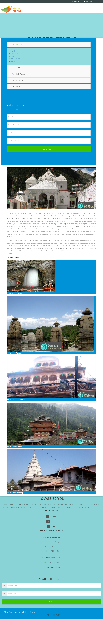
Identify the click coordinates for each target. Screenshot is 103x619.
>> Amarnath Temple (31, 277)
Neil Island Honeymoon (52, 547)
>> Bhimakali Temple (51, 425)
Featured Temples (19, 68)
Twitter (54, 521)
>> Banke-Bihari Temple (51, 378)
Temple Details (18, 44)
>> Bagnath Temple (50, 325)
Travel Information (16, 54)
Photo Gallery (14, 59)
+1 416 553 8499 (53, 562)
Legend (12, 61)
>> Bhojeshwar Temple (51, 471)
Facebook (54, 517)
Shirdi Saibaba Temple (52, 537)
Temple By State (18, 86)
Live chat (89, 1)
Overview (13, 51)
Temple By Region (19, 74)
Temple (12, 56)
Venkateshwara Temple (52, 542)
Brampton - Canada (53, 567)
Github (54, 526)
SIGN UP (52, 602)
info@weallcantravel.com (53, 557)
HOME (46, 615)
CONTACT (56, 615)
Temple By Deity (18, 80)
